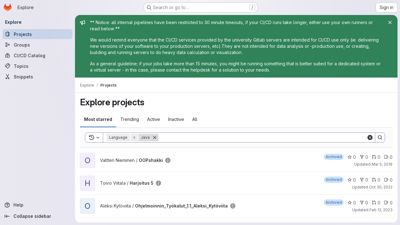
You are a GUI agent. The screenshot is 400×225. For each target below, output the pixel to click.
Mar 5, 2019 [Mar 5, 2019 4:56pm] (382, 164)
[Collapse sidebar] (37, 216)
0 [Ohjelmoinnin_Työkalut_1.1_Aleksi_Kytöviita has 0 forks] (364, 202)
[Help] (37, 205)
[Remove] (154, 137)
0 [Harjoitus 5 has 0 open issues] (388, 179)
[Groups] (37, 45)
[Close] (390, 22)
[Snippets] (37, 77)
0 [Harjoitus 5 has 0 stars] (352, 179)
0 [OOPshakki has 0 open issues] (388, 157)
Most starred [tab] (98, 119)
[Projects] (37, 34)
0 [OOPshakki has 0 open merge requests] (376, 157)
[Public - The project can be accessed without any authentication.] (167, 160)
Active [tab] (153, 119)
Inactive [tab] (176, 119)
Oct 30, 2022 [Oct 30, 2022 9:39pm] (380, 187)
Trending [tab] (129, 119)
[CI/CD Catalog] (37, 55)
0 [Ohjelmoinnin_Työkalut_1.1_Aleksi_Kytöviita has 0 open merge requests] (376, 202)
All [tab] (195, 119)
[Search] (262, 137)
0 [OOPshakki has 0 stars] (352, 157)
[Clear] (370, 137)
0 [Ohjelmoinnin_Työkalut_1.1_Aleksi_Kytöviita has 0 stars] (352, 202)
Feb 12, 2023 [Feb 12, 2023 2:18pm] (380, 210)
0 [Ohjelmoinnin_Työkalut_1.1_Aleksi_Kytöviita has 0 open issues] (388, 202)
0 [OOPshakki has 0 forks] (364, 157)
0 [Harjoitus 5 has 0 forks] (364, 179)
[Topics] (37, 66)
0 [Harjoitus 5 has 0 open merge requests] (376, 179)
